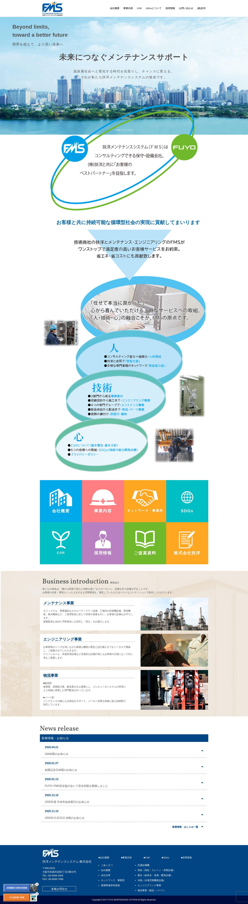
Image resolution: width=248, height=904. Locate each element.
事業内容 (128, 8)
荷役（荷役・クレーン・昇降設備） (156, 870)
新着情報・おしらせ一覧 (185, 827)
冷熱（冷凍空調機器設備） (152, 880)
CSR (139, 8)
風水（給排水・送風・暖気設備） (155, 875)
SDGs (166, 857)
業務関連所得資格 (110, 885)
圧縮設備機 (143, 865)
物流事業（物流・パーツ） (152, 890)
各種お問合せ (59, 889)
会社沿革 (105, 875)
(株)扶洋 (201, 8)
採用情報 (170, 8)
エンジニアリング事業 (149, 885)
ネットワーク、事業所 (113, 880)
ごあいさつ (107, 865)
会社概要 (114, 8)
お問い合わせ (186, 8)
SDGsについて (153, 8)
